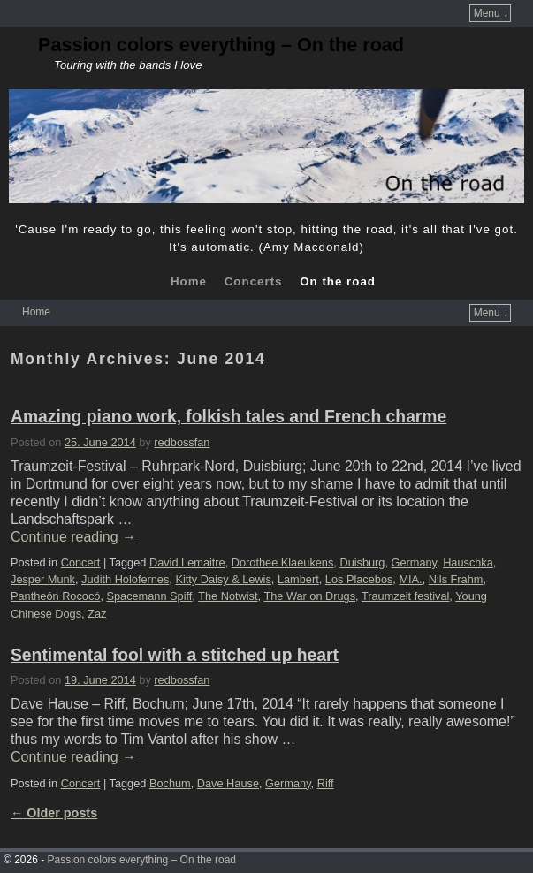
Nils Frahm (456, 579)
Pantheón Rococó (55, 596)
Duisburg (362, 562)
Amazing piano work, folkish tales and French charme (228, 416)
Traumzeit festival (405, 596)
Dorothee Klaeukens (283, 562)
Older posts (54, 813)
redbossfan (181, 442)
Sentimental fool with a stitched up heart (175, 655)
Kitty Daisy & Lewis (222, 579)
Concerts (254, 281)
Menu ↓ (491, 13)
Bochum (170, 783)
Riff (325, 783)
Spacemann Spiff (149, 596)
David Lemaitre (187, 562)
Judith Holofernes (125, 579)
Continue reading (73, 536)
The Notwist (227, 596)
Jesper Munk (43, 579)
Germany (415, 562)
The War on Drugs (309, 596)
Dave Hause (228, 783)
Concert (81, 562)
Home (189, 281)
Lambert (298, 579)
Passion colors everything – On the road (221, 45)
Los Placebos (359, 579)
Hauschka (468, 562)
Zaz (97, 613)
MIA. (410, 579)
